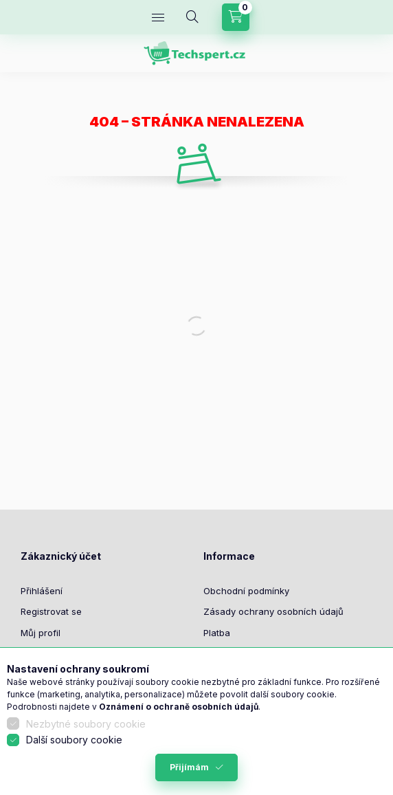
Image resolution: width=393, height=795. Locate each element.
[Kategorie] (158, 17)
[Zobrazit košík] (235, 17)
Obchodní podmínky (246, 590)
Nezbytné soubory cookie (86, 724)
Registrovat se (51, 611)
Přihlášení (42, 590)
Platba (216, 632)
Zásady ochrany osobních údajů (273, 611)
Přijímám (189, 767)
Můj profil (40, 632)
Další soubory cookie (74, 739)
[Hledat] (192, 17)
